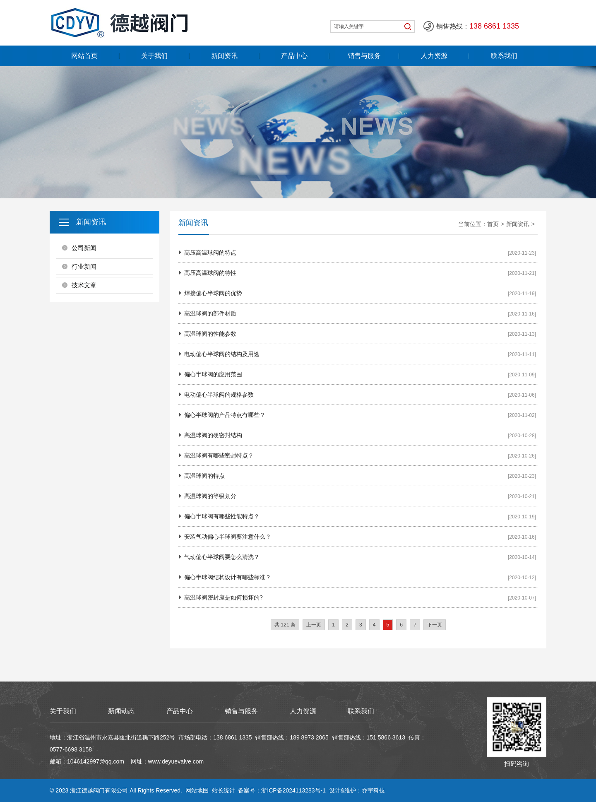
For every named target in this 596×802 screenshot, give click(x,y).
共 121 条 (285, 625)
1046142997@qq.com (95, 761)
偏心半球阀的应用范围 (213, 374)
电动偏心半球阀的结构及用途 (222, 354)
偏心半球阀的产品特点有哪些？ (224, 415)
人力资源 (434, 55)
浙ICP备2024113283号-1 (293, 790)
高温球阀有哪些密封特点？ (219, 455)
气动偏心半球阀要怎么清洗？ (222, 557)
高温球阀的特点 (204, 475)
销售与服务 (364, 55)
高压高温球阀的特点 (210, 252)
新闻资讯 (224, 55)
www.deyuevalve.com (176, 761)
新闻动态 (121, 711)
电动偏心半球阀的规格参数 (219, 394)
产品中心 (294, 55)
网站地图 (197, 790)
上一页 (313, 625)
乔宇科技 (373, 790)
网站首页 (84, 55)
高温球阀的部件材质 (210, 313)
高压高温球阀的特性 (210, 273)
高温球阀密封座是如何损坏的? (223, 597)
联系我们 (504, 55)
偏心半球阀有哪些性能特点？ (222, 516)
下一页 (434, 625)
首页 (493, 224)
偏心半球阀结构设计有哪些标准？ (227, 577)
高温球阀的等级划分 (210, 496)
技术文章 (84, 285)
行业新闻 (84, 266)
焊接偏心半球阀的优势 (213, 293)
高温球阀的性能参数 (210, 333)
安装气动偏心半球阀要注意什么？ (227, 536)
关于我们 (154, 55)
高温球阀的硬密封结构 (213, 435)
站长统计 (223, 790)
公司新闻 (84, 247)
